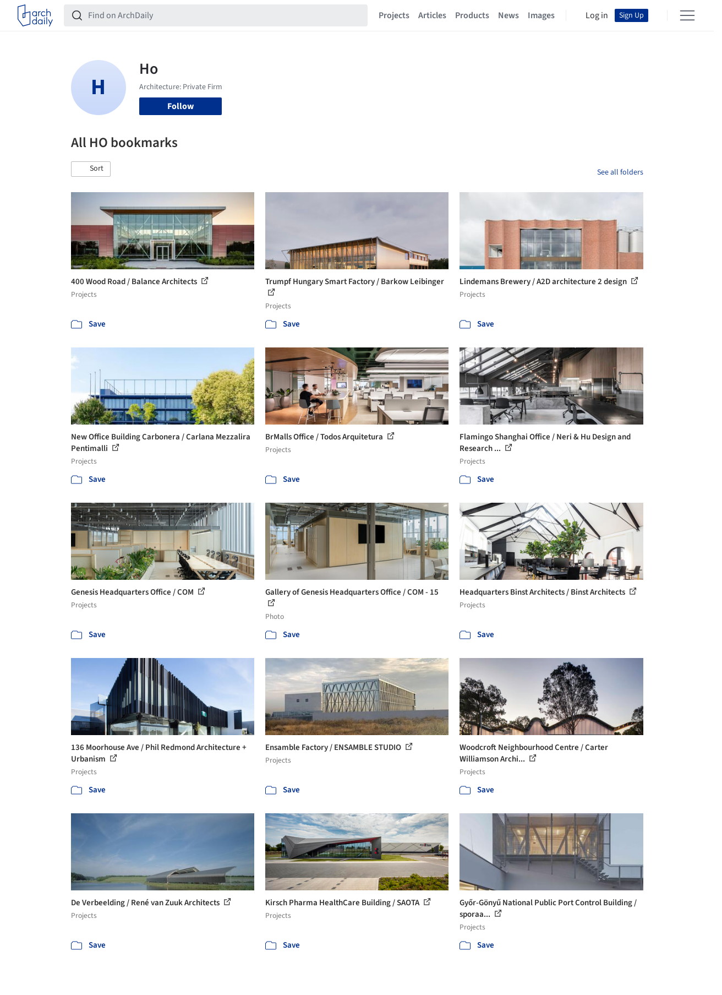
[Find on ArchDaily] (224, 15)
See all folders (620, 172)
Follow (180, 106)
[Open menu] (687, 15)
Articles (432, 15)
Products (472, 15)
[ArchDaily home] (35, 15)
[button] (91, 169)
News (508, 15)
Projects (394, 15)
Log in (597, 15)
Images (541, 15)
